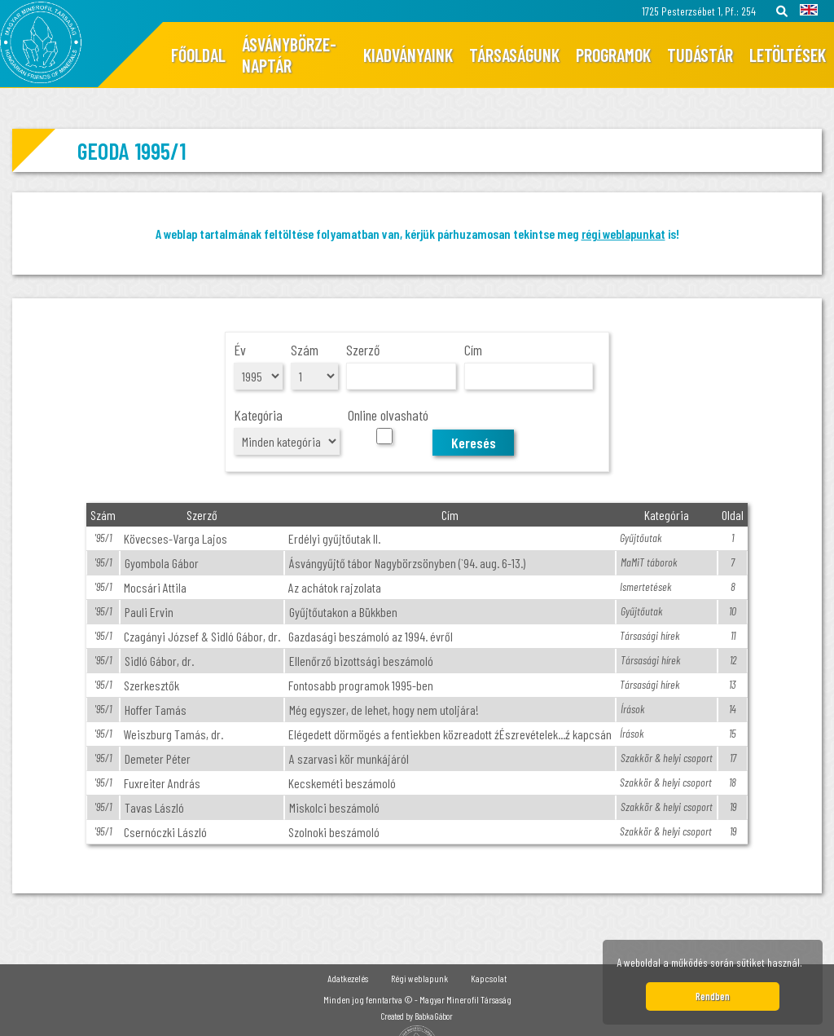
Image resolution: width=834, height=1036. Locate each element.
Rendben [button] (713, 996)
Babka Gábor (434, 1016)
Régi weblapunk (419, 978)
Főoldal (198, 54)
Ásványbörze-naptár (289, 54)
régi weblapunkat (623, 233)
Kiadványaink (408, 54)
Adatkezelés (347, 978)
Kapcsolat (489, 978)
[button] (807, 965)
